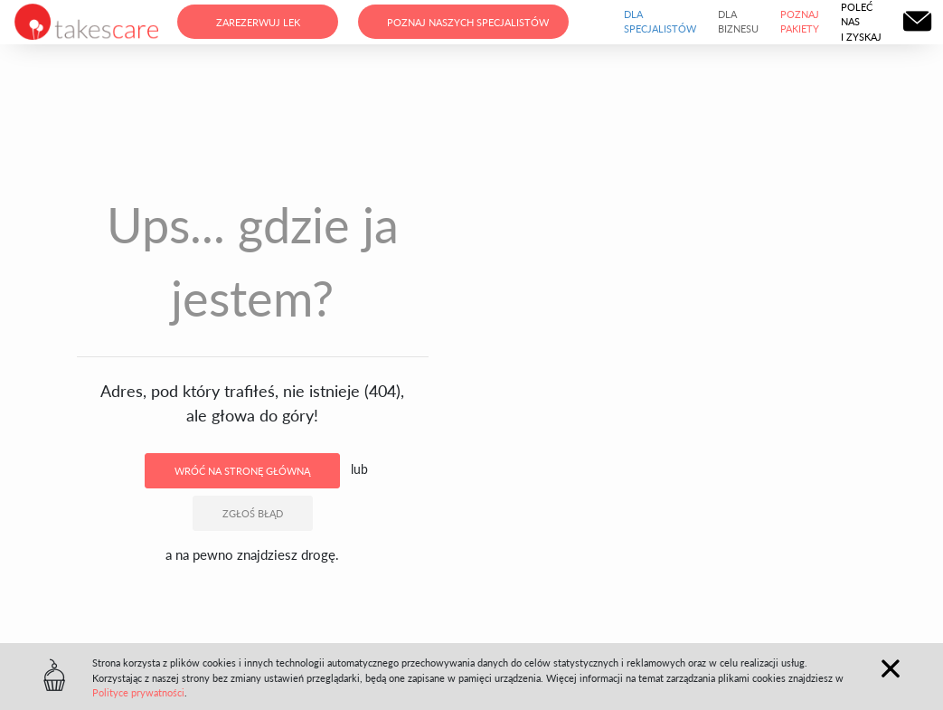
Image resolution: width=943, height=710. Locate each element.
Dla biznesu (738, 21)
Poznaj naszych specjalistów (468, 22)
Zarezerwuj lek (258, 22)
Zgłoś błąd (252, 513)
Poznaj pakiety (799, 21)
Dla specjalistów (660, 21)
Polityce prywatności (138, 692)
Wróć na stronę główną (242, 471)
